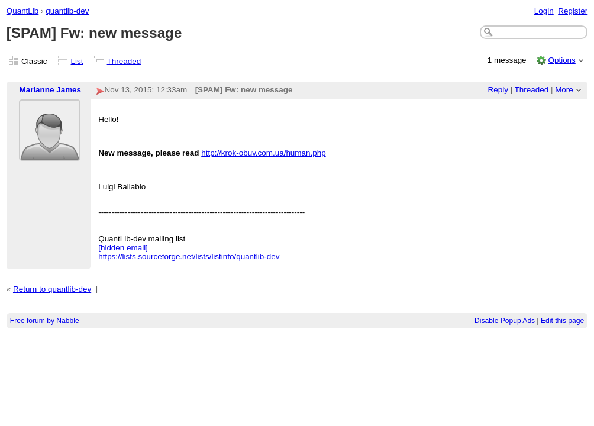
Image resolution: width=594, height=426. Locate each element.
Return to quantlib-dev (52, 289)
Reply (498, 89)
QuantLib (23, 11)
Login (544, 11)
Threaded (124, 61)
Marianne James (50, 89)
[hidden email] (123, 247)
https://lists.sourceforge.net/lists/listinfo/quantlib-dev (188, 256)
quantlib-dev (67, 11)
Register (572, 11)
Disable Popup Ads (504, 321)
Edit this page (562, 321)
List (77, 61)
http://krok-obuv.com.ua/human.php (263, 153)
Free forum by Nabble (44, 321)
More (564, 89)
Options (561, 60)
